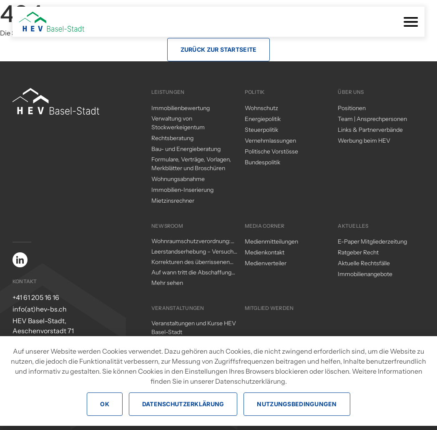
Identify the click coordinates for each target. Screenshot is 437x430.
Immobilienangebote (365, 274)
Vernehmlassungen (270, 140)
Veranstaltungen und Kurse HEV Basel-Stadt (193, 327)
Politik (255, 92)
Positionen (352, 108)
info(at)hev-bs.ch (40, 309)
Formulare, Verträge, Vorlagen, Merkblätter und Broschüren (191, 164)
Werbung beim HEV (364, 140)
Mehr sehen (167, 283)
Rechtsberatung (172, 138)
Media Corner (265, 226)
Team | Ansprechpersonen (372, 119)
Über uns (351, 92)
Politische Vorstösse (271, 151)
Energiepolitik (263, 119)
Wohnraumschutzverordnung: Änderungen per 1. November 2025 (191, 241)
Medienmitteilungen (271, 241)
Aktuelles (353, 226)
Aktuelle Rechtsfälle (364, 263)
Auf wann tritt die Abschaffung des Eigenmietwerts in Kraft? (191, 273)
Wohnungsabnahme (178, 179)
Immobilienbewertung (180, 108)
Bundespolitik (262, 162)
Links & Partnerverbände (370, 129)
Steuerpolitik (261, 129)
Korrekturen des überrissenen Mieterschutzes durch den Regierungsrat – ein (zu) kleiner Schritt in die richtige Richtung (192, 262)
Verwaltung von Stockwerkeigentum (178, 123)
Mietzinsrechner (172, 200)
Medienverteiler (265, 263)
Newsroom (167, 226)
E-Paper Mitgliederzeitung (372, 241)
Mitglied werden (269, 308)
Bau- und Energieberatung (186, 149)
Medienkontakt (264, 252)
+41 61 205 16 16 (36, 297)
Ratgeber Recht (358, 252)
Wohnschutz (261, 108)
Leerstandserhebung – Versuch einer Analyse (192, 252)
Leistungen (167, 92)
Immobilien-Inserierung (182, 190)
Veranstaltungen (177, 308)
